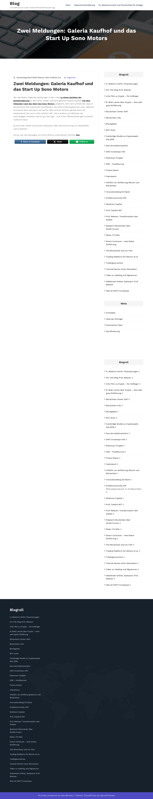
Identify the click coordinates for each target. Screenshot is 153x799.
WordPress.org (113, 331)
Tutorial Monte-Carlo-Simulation (121, 269)
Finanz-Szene (112, 170)
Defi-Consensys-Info (115, 152)
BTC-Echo (110, 130)
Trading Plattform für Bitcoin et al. (122, 257)
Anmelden (110, 313)
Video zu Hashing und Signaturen (121, 275)
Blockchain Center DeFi (117, 111)
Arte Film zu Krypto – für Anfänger (122, 96)
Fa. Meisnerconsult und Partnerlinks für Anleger (120, 5)
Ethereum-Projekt (114, 158)
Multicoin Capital (114, 204)
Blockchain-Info (113, 118)
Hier (78, 135)
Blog (15, 3)
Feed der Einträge (114, 319)
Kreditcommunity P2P (116, 198)
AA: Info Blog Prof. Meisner (118, 90)
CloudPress (90, 795)
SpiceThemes (108, 795)
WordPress (67, 795)
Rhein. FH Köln (113, 235)
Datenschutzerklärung (84, 5)
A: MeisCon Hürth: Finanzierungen (122, 84)
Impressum (111, 176)
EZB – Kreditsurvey (115, 164)
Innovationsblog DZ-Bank (118, 192)
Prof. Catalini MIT (114, 210)
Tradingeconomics (114, 263)
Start (68, 5)
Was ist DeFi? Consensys (117, 291)
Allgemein (71, 77)
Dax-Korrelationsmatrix (117, 145)
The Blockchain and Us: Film (119, 251)
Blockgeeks (111, 124)
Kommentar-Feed (114, 325)
